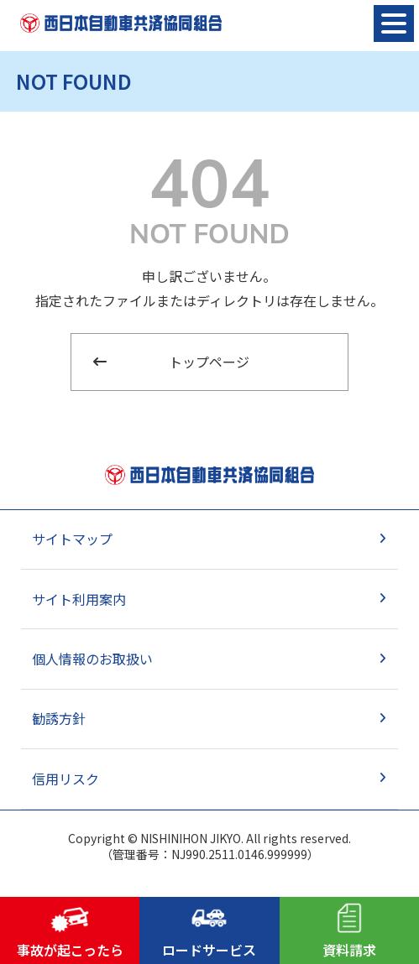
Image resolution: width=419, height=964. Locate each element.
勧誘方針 (59, 718)
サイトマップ (72, 539)
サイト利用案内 (79, 599)
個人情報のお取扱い (92, 659)
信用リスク (65, 779)
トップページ (209, 362)
